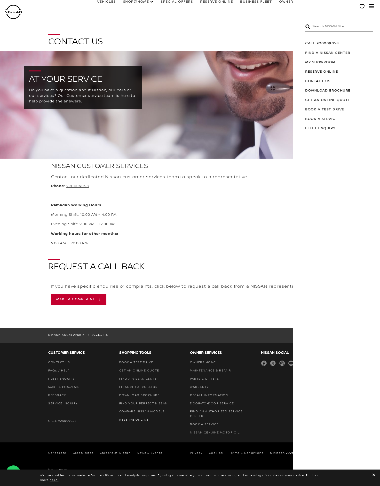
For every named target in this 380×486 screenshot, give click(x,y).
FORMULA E (302, 6)
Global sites (83, 453)
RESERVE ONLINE (199, 6)
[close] (373, 475)
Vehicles (89, 6)
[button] (371, 6)
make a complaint (75, 299)
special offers (160, 6)
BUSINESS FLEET (239, 6)
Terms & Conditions (246, 453)
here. (54, 480)
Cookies (216, 453)
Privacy (196, 453)
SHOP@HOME (119, 6)
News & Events (149, 453)
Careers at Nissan (115, 453)
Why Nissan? (333, 6)
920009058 (77, 186)
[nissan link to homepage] (13, 12)
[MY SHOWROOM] (362, 7)
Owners (270, 6)
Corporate (57, 453)
